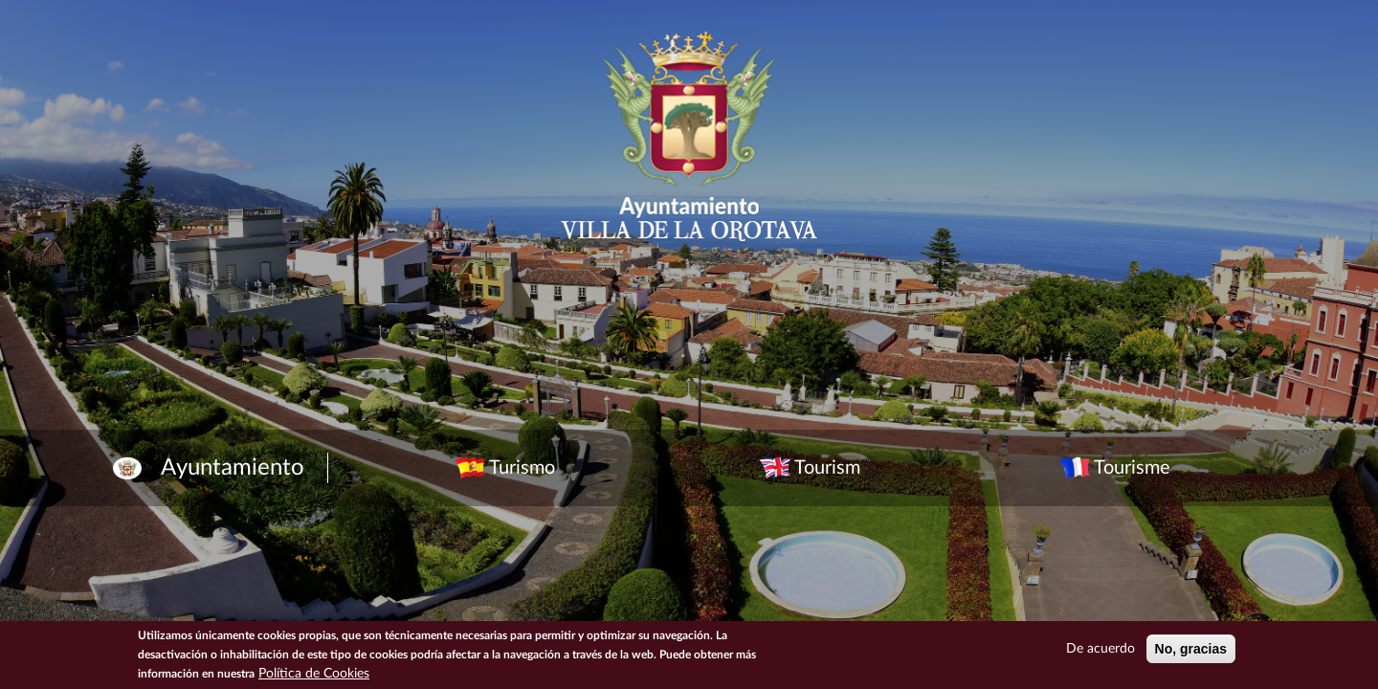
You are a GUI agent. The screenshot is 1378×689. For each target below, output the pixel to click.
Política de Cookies (313, 673)
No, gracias (1191, 648)
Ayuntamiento (232, 467)
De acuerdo (1100, 649)
